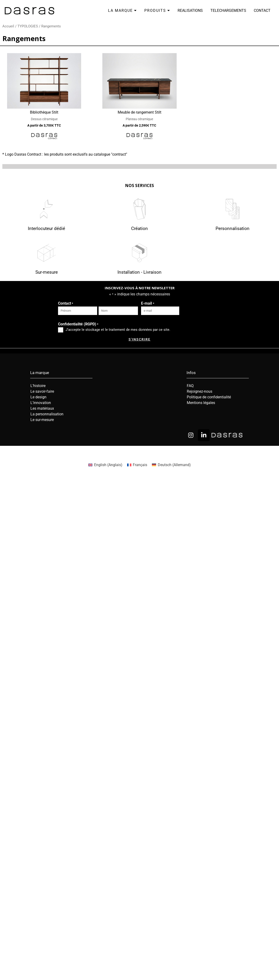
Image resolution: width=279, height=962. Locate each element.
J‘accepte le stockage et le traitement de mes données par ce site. (118, 330)
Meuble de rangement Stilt (139, 112)
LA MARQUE (122, 10)
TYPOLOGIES (27, 26)
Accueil (8, 26)
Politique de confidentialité (209, 397)
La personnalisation (46, 414)
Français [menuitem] (140, 465)
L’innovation (40, 402)
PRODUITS (157, 10)
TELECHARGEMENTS (228, 10)
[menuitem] (105, 465)
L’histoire (38, 385)
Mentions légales (201, 402)
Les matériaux (42, 408)
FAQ (190, 385)
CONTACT (262, 10)
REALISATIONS (190, 10)
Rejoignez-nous (199, 391)
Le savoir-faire (42, 391)
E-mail (147, 303)
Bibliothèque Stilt (44, 112)
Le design (38, 397)
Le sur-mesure (42, 419)
